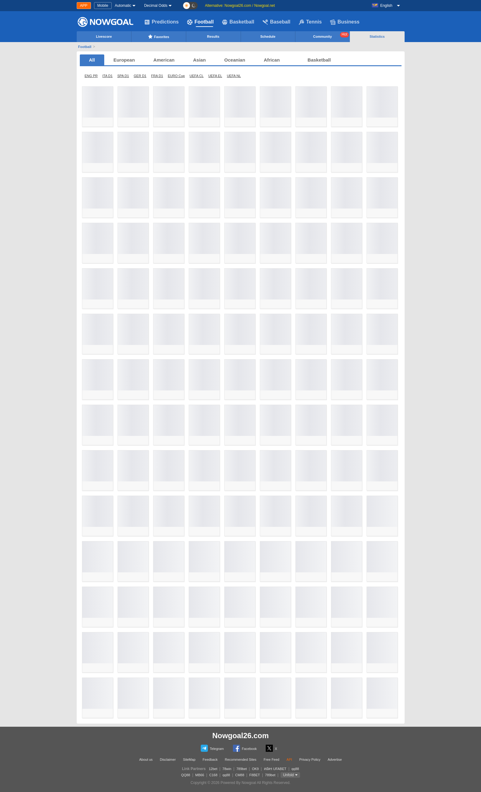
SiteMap (189, 759)
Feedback (210, 759)
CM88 (239, 775)
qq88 (295, 769)
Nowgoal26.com (240, 735)
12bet (213, 769)
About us (145, 759)
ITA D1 (107, 76)
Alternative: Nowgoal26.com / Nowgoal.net (240, 5)
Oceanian (234, 59)
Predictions (161, 22)
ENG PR (91, 76)
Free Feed (271, 759)
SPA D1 (123, 76)
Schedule (267, 36)
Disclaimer (168, 759)
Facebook (245, 748)
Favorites (158, 36)
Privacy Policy (309, 759)
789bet (241, 769)
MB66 (199, 775)
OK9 (255, 769)
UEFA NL (234, 76)
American (163, 59)
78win (226, 769)
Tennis (310, 22)
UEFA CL (197, 76)
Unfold (288, 775)
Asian (199, 59)
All (92, 59)
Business (344, 22)
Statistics (377, 36)
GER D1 (140, 76)
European (124, 59)
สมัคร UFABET (275, 769)
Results (213, 36)
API (289, 759)
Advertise (335, 759)
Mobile (102, 5)
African (272, 59)
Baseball (276, 22)
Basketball (238, 22)
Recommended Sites (240, 759)
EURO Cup (176, 76)
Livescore (104, 36)
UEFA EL (215, 76)
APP (84, 5)
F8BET (254, 775)
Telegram (212, 748)
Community (331, 35)
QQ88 (185, 775)
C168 (213, 775)
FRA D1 (157, 76)
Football (200, 22)
